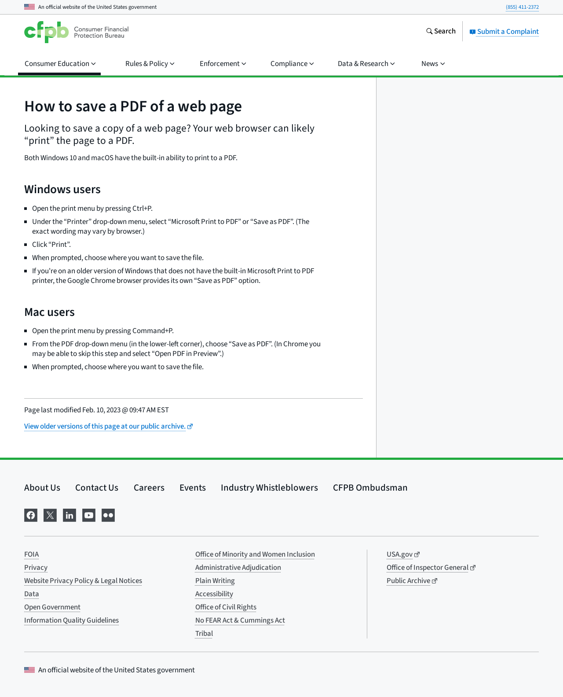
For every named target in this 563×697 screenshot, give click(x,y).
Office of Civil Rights (225, 607)
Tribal (204, 633)
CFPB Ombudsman (370, 487)
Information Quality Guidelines (71, 620)
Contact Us (96, 487)
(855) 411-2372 (522, 7)
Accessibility (214, 594)
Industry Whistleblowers (269, 487)
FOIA (31, 554)
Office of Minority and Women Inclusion (255, 554)
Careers (149, 487)
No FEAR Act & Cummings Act (240, 620)
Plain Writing (215, 581)
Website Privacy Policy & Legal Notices (83, 581)
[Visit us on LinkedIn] (69, 514)
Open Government (52, 607)
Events (192, 487)
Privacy (36, 567)
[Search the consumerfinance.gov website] (441, 32)
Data (31, 594)
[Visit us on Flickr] (108, 514)
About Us (42, 487)
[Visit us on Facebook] (30, 514)
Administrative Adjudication (238, 567)
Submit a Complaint (504, 31)
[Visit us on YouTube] (88, 514)
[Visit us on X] (50, 514)
